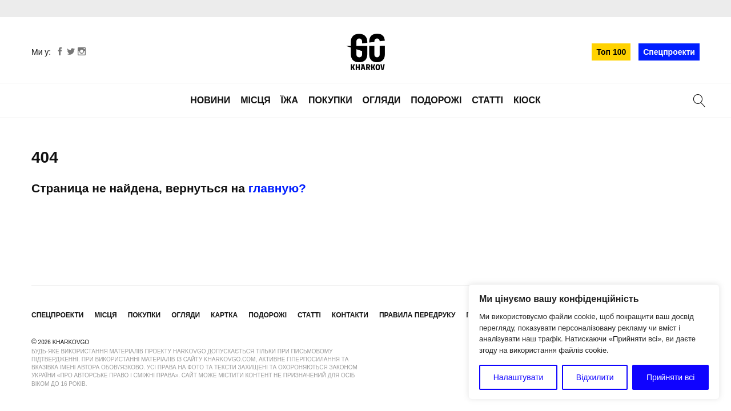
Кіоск (527, 100)
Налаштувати (518, 377)
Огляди (382, 100)
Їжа (289, 100)
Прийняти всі (670, 377)
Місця (255, 100)
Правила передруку (417, 315)
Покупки (330, 100)
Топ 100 (611, 52)
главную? (277, 188)
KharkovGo (365, 52)
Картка (224, 315)
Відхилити (595, 377)
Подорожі (436, 100)
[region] (594, 342)
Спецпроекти (669, 52)
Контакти (350, 315)
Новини (210, 100)
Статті (487, 100)
